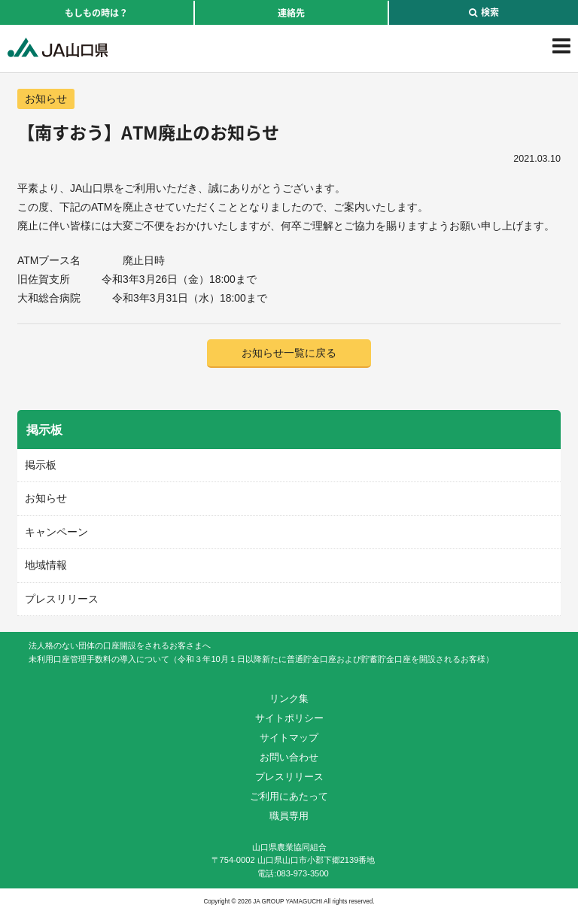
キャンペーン (56, 532)
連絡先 (291, 13)
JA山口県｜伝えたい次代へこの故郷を (58, 47)
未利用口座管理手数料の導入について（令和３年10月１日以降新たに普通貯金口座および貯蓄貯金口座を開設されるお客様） (261, 658)
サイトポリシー (289, 718)
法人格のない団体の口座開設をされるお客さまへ (120, 645)
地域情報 (46, 565)
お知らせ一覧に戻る (289, 353)
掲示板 (40, 465)
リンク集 (289, 698)
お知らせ (46, 98)
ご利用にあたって (289, 796)
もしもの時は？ (96, 13)
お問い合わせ (289, 757)
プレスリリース (62, 599)
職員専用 (289, 815)
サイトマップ (289, 737)
